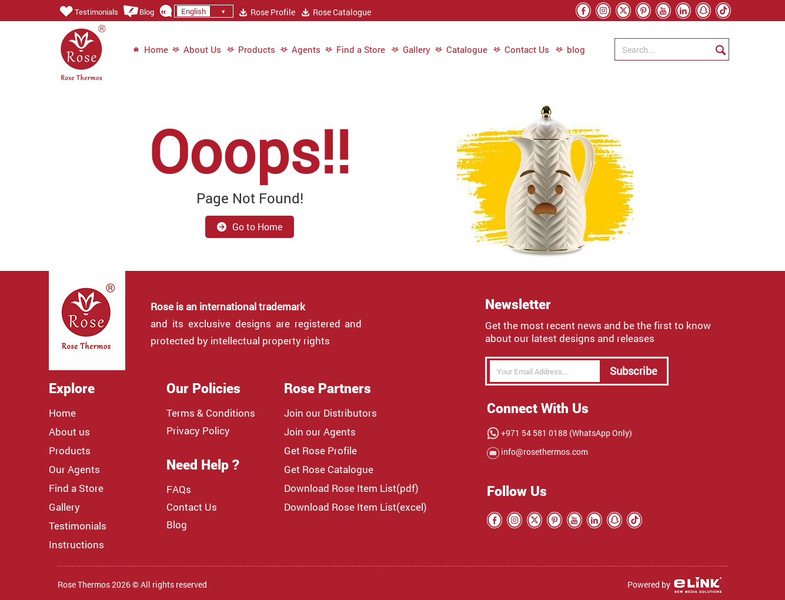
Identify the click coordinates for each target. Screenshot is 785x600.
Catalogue (461, 49)
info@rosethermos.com (543, 451)
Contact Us (521, 49)
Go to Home (249, 226)
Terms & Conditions (210, 413)
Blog (138, 11)
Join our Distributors (330, 413)
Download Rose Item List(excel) (355, 507)
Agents (300, 49)
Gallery (410, 49)
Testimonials (88, 11)
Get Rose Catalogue (328, 469)
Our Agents (74, 469)
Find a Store (355, 49)
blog (564, 49)
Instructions (76, 544)
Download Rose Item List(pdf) (351, 488)
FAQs (178, 489)
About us (69, 431)
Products (250, 49)
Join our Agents (320, 431)
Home (150, 49)
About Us (196, 49)
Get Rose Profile (320, 450)
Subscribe (633, 371)
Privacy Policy (198, 430)
